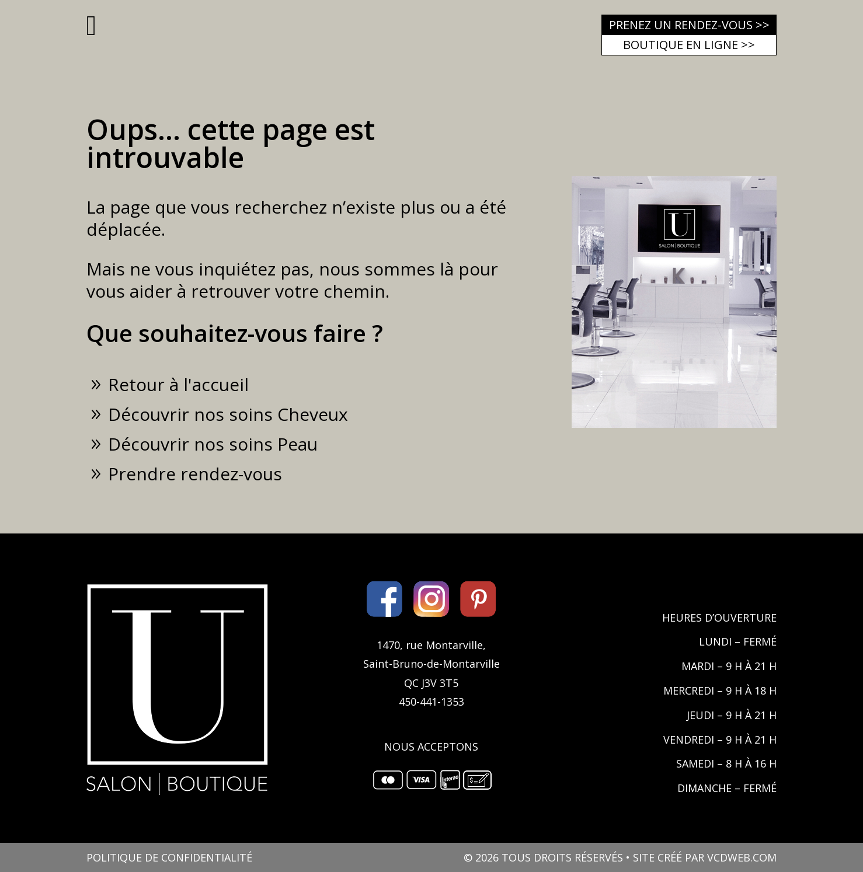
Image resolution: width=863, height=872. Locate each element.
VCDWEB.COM (742, 857)
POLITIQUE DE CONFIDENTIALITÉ (169, 857)
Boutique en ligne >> (689, 45)
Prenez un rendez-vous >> (689, 25)
